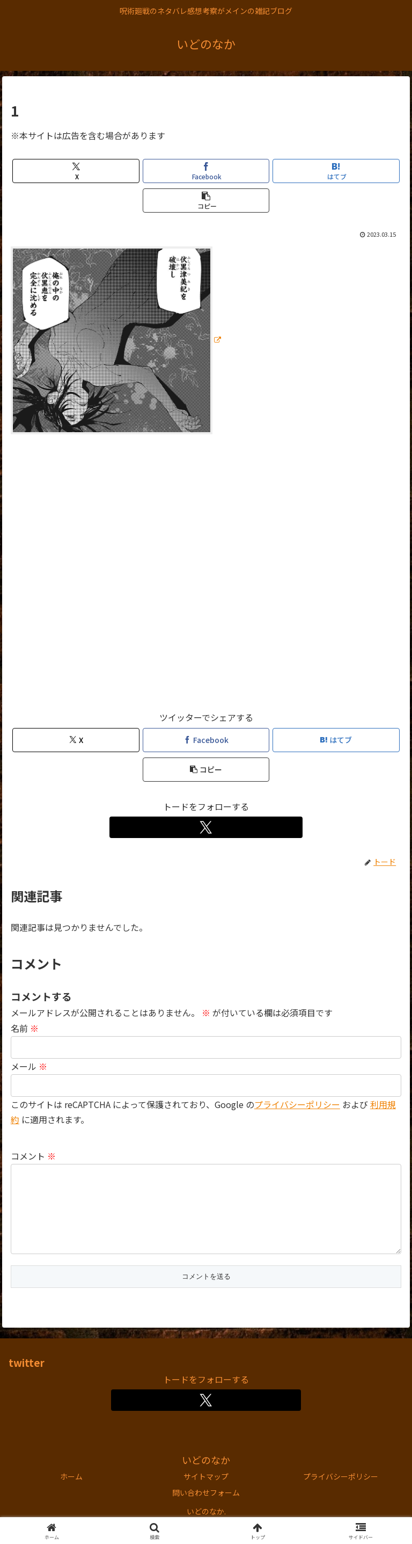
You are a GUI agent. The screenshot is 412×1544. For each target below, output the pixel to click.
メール (29, 1066)
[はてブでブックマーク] (336, 171)
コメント (33, 1155)
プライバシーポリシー (297, 1104)
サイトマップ (206, 1493)
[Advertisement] (206, 577)
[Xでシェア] (75, 171)
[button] (206, 200)
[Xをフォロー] (206, 827)
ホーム (71, 1493)
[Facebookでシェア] (206, 171)
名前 (25, 1028)
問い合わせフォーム (206, 1509)
